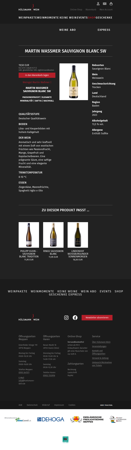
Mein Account (106, 9)
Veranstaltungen (99, 346)
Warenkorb (91, 9)
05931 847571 (24, 372)
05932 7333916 (49, 375)
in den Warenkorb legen (37, 75)
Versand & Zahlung (100, 358)
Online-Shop (76, 9)
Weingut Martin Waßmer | (37, 82)
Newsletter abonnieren (97, 317)
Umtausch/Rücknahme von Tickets (102, 364)
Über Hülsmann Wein (101, 342)
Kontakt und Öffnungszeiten (98, 352)
